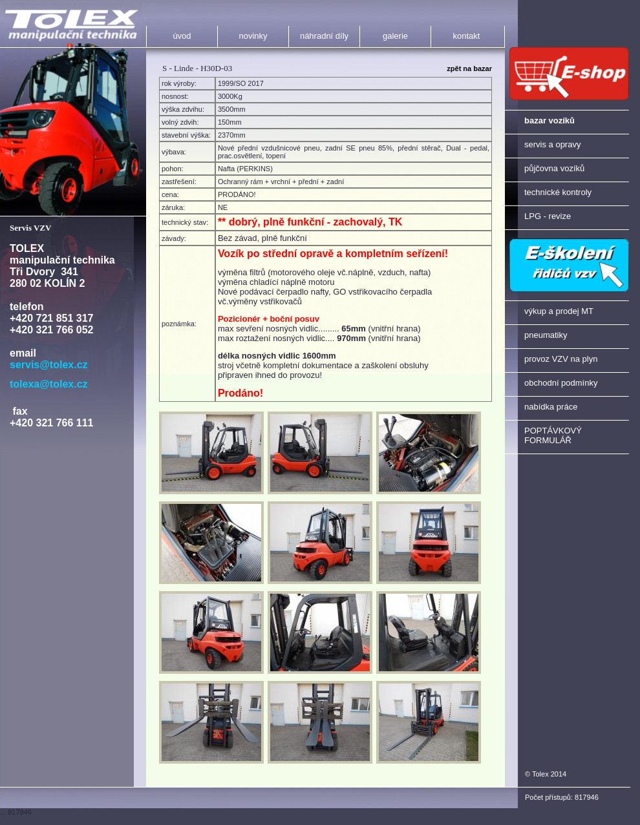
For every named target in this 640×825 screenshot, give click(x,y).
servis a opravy (552, 144)
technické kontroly (558, 192)
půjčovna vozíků (554, 168)
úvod (182, 36)
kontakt (466, 36)
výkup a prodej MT (558, 311)
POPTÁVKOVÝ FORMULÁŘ (553, 435)
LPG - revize (547, 216)
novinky (253, 36)
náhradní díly (324, 36)
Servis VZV (30, 228)
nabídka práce (550, 407)
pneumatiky (545, 335)
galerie (395, 36)
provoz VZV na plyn (560, 359)
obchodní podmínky (560, 383)
